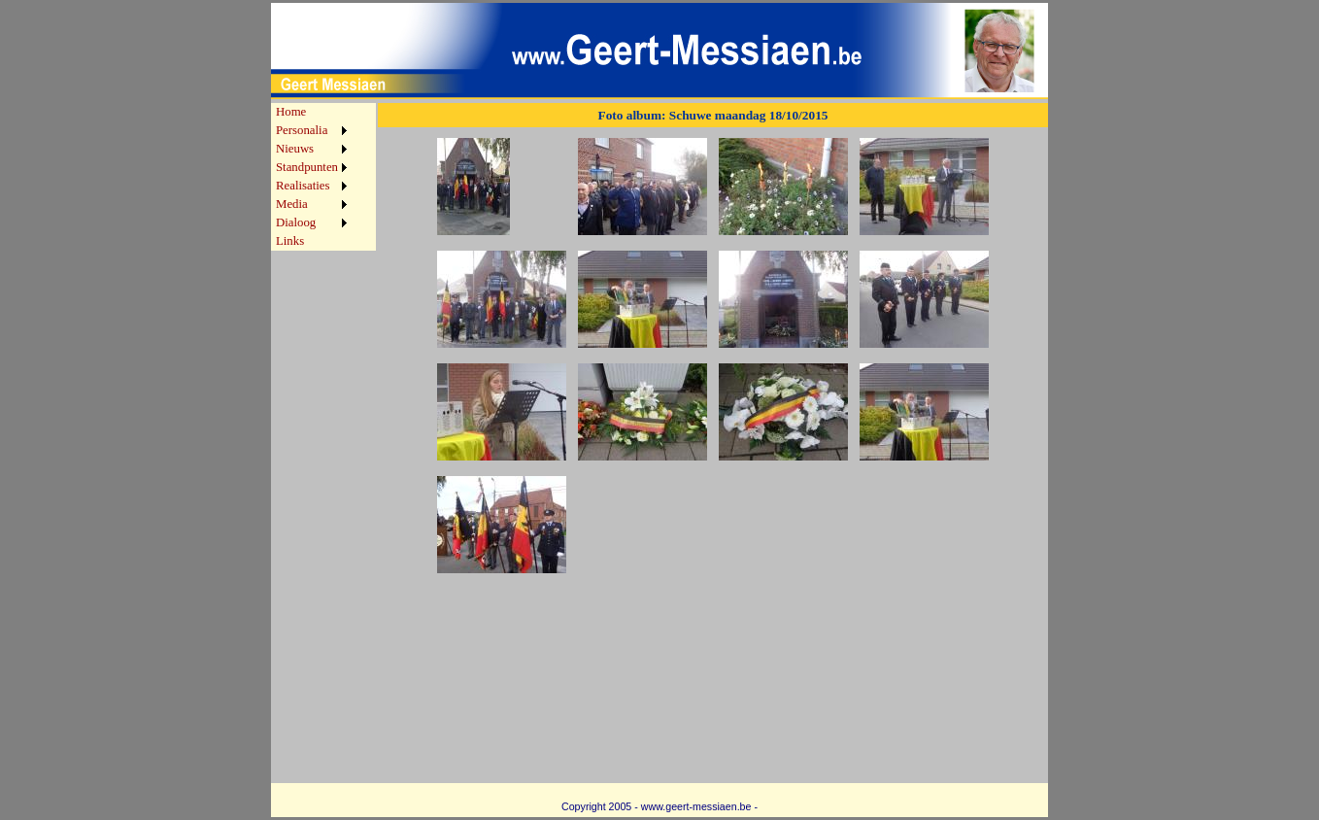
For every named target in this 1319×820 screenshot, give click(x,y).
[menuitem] (311, 112)
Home (291, 112)
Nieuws (295, 148)
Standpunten (307, 167)
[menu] (311, 177)
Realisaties (302, 185)
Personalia (301, 130)
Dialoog (296, 222)
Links (290, 241)
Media (292, 204)
